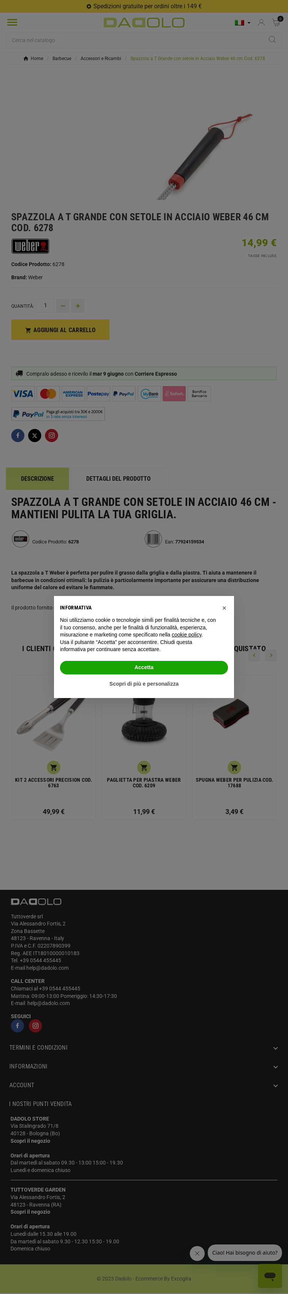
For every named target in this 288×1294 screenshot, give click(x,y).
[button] (224, 608)
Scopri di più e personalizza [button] (144, 684)
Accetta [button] (144, 667)
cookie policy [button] (186, 635)
